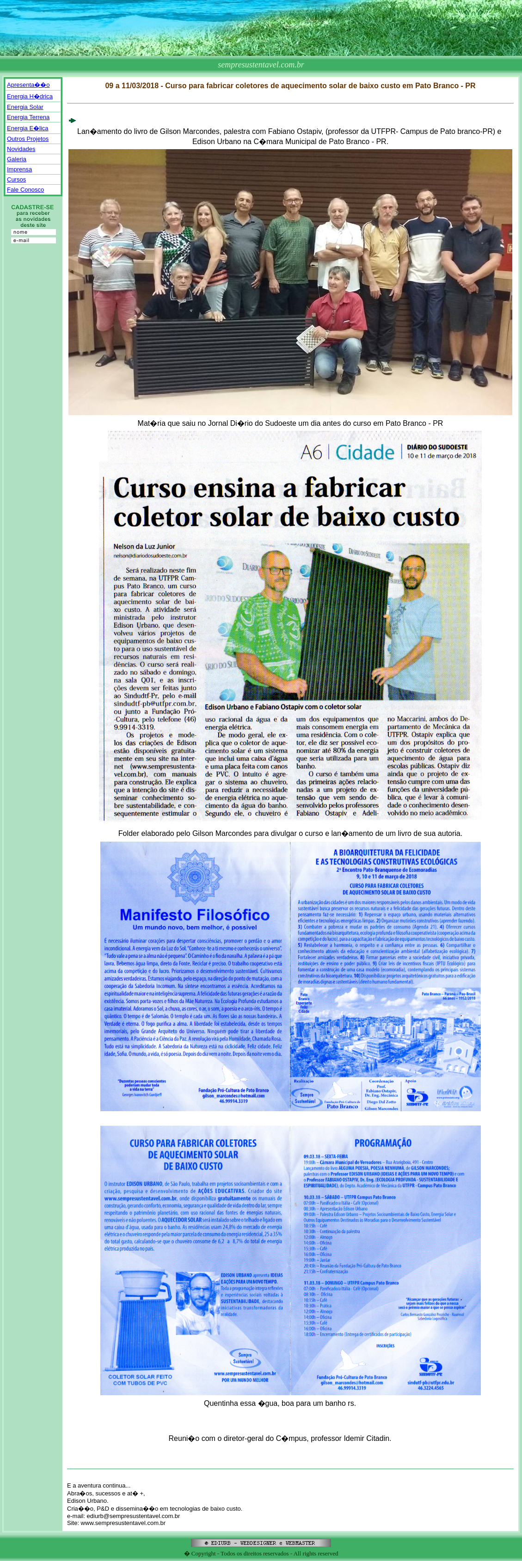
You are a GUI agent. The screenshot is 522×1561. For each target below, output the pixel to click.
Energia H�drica (30, 96)
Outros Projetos (28, 138)
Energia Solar (25, 106)
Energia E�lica (28, 128)
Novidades (21, 148)
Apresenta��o (28, 84)
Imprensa (19, 169)
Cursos (16, 179)
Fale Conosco (25, 189)
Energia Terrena (28, 117)
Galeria (16, 159)
